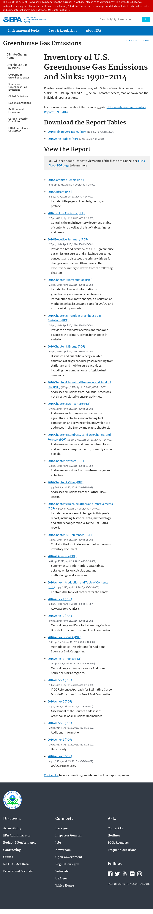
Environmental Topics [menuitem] (24, 31)
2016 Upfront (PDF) (60, 192)
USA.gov (61, 878)
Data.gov (61, 828)
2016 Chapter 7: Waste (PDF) (66, 461)
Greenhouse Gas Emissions (17, 66)
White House (64, 885)
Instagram (139, 873)
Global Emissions (18, 96)
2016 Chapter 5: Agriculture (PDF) (69, 404)
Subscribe (62, 871)
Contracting (12, 850)
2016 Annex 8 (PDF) (60, 756)
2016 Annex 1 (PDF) (60, 599)
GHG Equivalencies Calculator (19, 129)
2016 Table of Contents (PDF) (66, 213)
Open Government (68, 857)
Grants (8, 857)
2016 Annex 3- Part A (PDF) (64, 637)
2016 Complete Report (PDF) (66, 180)
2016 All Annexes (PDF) (62, 556)
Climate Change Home (17, 56)
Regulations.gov (67, 864)
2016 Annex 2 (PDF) (60, 616)
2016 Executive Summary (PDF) (68, 239)
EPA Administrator (17, 835)
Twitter (117, 873)
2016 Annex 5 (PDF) (60, 701)
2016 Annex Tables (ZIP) (63, 139)
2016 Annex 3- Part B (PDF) (64, 659)
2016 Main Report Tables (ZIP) (67, 131)
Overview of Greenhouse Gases (18, 76)
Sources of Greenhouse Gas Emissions (17, 86)
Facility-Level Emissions (16, 110)
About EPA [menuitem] (93, 31)
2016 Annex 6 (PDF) (60, 723)
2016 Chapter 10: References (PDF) (70, 535)
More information (57, 10)
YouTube (124, 873)
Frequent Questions (122, 850)
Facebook (110, 873)
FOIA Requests (118, 842)
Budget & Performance (19, 842)
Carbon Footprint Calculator (18, 120)
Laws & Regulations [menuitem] (63, 31)
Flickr (132, 873)
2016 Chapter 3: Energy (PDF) (66, 346)
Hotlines (114, 835)
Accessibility (12, 828)
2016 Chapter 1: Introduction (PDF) (70, 280)
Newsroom (63, 850)
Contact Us (132, 40)
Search (146, 19)
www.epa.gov (107, 2)
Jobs (58, 842)
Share (146, 40)
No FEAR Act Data (16, 864)
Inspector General (68, 835)
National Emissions (19, 102)
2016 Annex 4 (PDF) (60, 680)
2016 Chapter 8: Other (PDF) (65, 482)
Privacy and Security (18, 871)
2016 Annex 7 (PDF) (60, 739)
